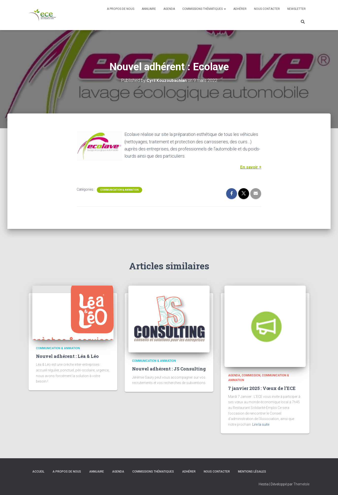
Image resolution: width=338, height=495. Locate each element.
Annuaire (149, 9)
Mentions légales (252, 471)
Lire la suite (260, 424)
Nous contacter (267, 9)
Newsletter (296, 9)
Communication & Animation (119, 189)
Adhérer (240, 9)
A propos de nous (120, 9)
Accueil (38, 471)
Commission (251, 375)
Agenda (169, 9)
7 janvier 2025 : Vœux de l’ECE (262, 388)
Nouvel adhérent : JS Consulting (169, 369)
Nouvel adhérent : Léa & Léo (67, 356)
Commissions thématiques (204, 9)
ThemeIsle (301, 484)
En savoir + (250, 166)
